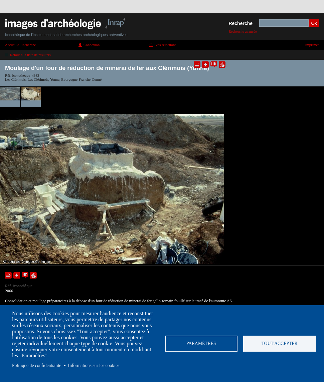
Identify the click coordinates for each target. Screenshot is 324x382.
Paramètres (201, 343)
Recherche (240, 23)
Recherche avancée (242, 31)
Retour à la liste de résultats (30, 55)
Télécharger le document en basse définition (205, 64)
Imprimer (312, 45)
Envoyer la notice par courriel (222, 64)
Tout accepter (280, 343)
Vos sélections (165, 45)
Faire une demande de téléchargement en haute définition (213, 64)
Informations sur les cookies (94, 365)
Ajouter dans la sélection (197, 64)
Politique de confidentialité (36, 365)
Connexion (92, 45)
